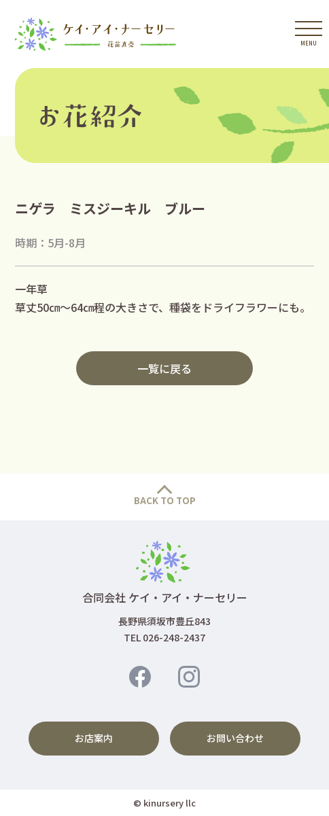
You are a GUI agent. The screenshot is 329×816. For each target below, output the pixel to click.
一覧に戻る (164, 368)
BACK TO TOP (165, 500)
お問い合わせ (235, 738)
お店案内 (94, 738)
